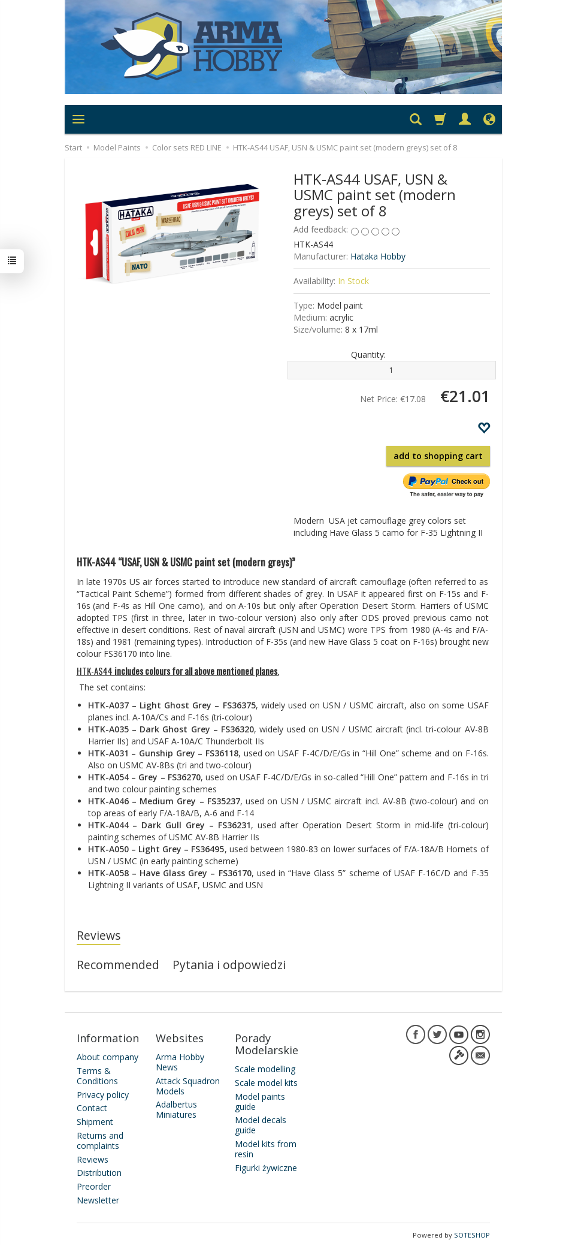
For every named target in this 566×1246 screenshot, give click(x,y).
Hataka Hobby (377, 256)
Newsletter (98, 1199)
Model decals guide (260, 1124)
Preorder (94, 1185)
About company (107, 1055)
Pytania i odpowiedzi (229, 965)
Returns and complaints (100, 1139)
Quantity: (368, 354)
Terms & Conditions (97, 1074)
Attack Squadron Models (188, 1085)
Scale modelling (265, 1067)
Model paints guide (260, 1100)
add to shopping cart (438, 455)
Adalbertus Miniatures (176, 1108)
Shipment (95, 1120)
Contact (92, 1106)
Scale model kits (266, 1081)
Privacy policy (103, 1093)
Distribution (99, 1171)
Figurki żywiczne (266, 1166)
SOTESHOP (472, 1233)
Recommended (118, 965)
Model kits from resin (265, 1147)
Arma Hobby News (180, 1061)
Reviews (99, 935)
